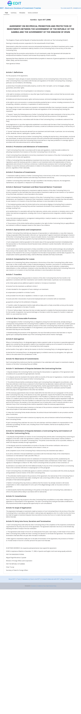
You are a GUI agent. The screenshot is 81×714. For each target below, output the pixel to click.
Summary (13, 13)
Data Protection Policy (51, 586)
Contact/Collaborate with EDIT (51, 579)
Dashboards (69, 579)
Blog (62, 579)
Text (6, 13)
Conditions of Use (41, 586)
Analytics (77, 8)
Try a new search (66, 8)
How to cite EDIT (35, 579)
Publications (25, 579)
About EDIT (12, 579)
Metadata (22, 13)
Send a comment (33, 13)
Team (18, 579)
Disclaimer (33, 586)
